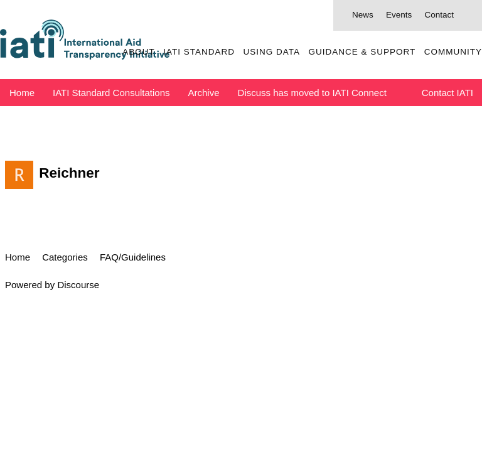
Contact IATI (447, 92)
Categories (65, 257)
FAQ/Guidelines (133, 257)
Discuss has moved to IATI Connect (312, 92)
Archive (204, 92)
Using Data (271, 51)
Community (453, 51)
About (138, 51)
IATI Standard (199, 51)
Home (22, 92)
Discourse (78, 284)
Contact (439, 14)
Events (399, 14)
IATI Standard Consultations (111, 92)
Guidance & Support (361, 51)
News (362, 14)
